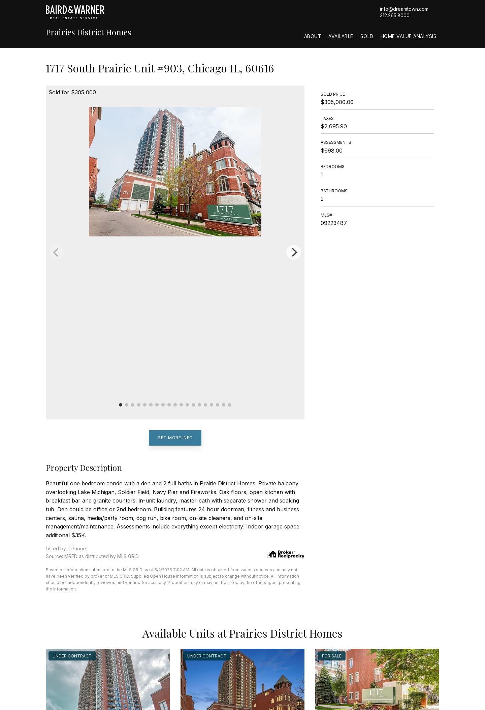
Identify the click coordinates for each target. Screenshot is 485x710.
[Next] (293, 252)
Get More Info (175, 437)
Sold (367, 36)
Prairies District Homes (88, 32)
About (313, 36)
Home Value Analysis (409, 36)
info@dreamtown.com (404, 9)
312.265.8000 (395, 15)
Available (340, 36)
